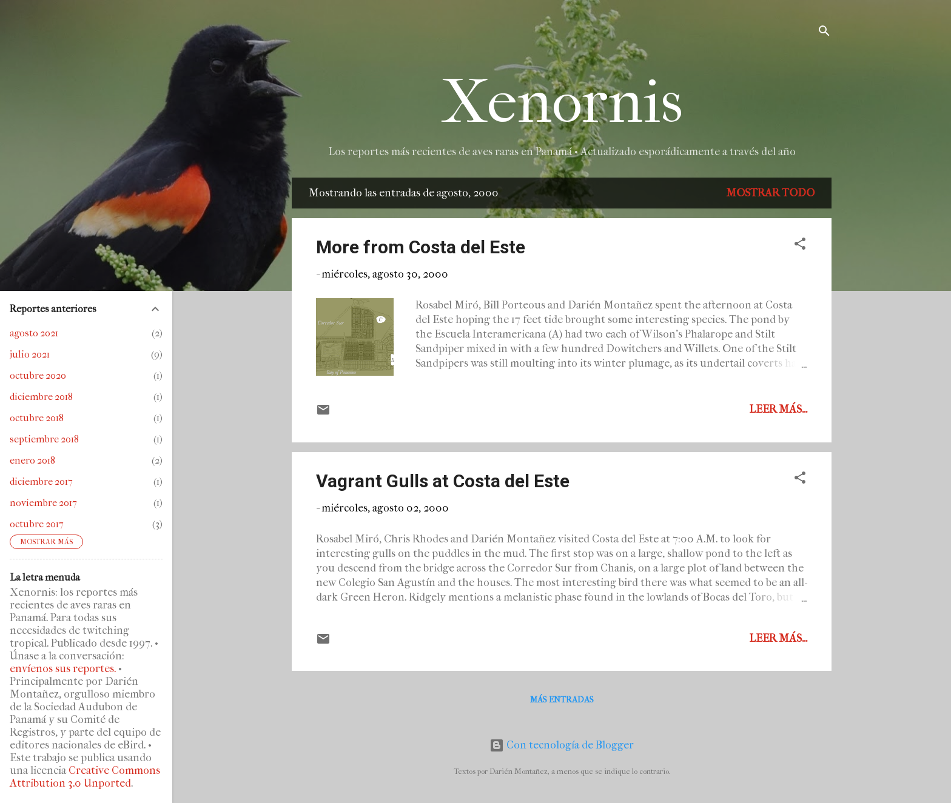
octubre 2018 (37, 418)
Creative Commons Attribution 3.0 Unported (85, 777)
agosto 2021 (34, 333)
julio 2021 (30, 354)
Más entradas (562, 700)
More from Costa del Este (420, 247)
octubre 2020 (38, 375)
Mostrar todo (770, 193)
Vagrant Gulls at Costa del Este (443, 480)
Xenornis (562, 102)
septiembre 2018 (44, 439)
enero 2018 (32, 460)
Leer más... (778, 409)
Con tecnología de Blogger (561, 745)
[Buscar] (824, 33)
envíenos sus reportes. (63, 668)
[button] (800, 245)
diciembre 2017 (41, 481)
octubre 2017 (37, 524)
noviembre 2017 (43, 502)
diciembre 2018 (41, 396)
